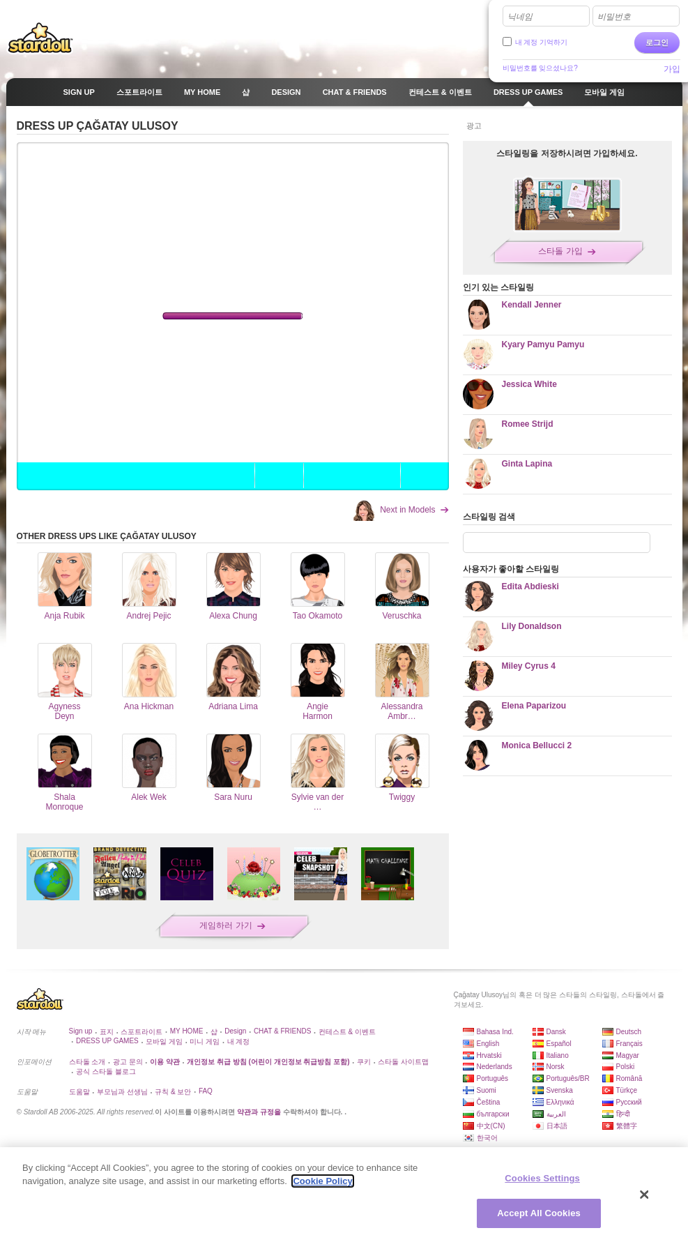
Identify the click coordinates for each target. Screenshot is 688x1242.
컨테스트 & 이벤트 (347, 1032)
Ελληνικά (560, 1102)
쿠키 (364, 1062)
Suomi (486, 1090)
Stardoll (40, 37)
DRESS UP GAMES (107, 1041)
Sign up (81, 1031)
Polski (625, 1066)
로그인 (656, 42)
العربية (556, 1114)
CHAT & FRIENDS (282, 1031)
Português (493, 1078)
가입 (672, 69)
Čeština (488, 1102)
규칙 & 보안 (173, 1092)
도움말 (79, 1092)
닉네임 (520, 17)
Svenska (559, 1090)
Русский (629, 1102)
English (488, 1043)
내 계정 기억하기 (541, 42)
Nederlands (494, 1066)
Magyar (627, 1055)
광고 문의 (128, 1062)
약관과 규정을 (260, 1112)
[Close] (645, 1194)
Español (559, 1043)
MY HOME (187, 1031)
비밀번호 (614, 17)
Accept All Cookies (539, 1213)
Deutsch (629, 1032)
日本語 (556, 1126)
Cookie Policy (322, 1181)
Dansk (556, 1032)
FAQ (206, 1091)
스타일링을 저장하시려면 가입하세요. (566, 153)
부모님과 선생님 (122, 1092)
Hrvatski (489, 1055)
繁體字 (626, 1126)
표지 (107, 1032)
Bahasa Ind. (495, 1032)
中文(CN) (491, 1126)
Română (629, 1078)
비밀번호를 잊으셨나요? (540, 68)
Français (629, 1043)
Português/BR (568, 1078)
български (493, 1114)
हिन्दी (623, 1114)
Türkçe (627, 1090)
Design (235, 1031)
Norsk (555, 1066)
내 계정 (238, 1041)
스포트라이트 (141, 1032)
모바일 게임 (164, 1041)
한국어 (487, 1138)
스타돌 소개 (87, 1062)
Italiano (557, 1055)
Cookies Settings (542, 1178)
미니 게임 (205, 1041)
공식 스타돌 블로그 (106, 1071)
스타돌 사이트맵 (403, 1062)
